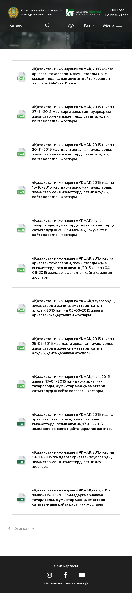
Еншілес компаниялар (117, 12)
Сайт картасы (66, 565)
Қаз (89, 25)
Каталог (16, 25)
